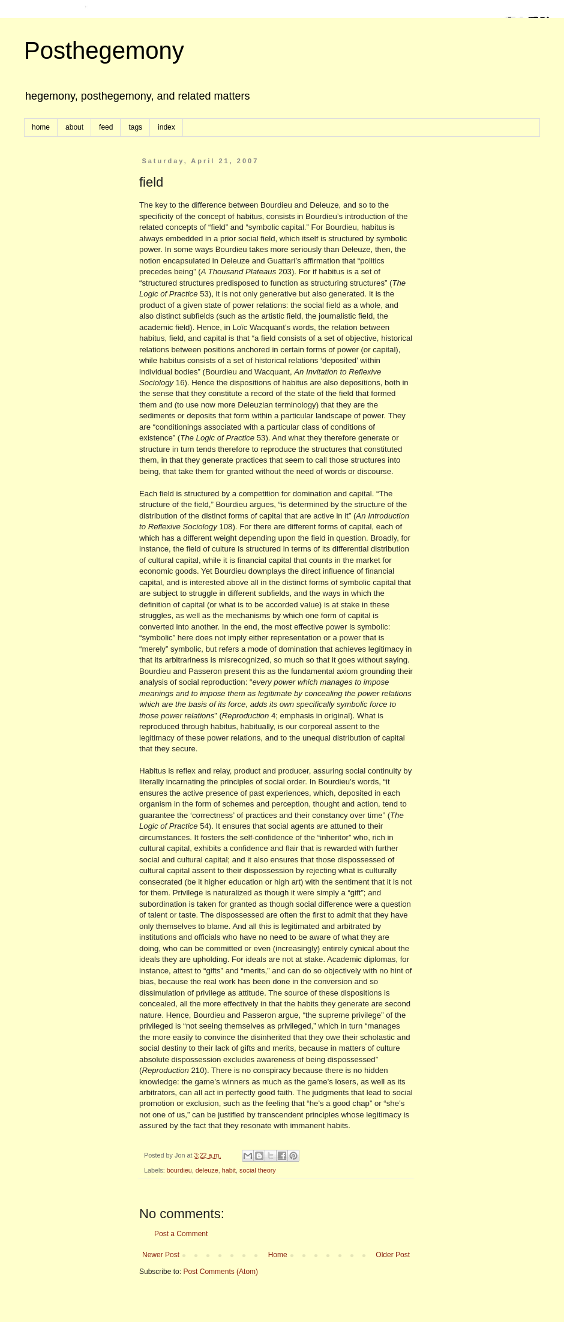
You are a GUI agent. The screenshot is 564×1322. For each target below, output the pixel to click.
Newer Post (160, 1255)
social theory (257, 1170)
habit (229, 1170)
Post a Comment (181, 1234)
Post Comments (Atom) (220, 1271)
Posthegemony (104, 50)
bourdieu (179, 1170)
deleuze (207, 1170)
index (166, 127)
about (74, 127)
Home (277, 1255)
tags (135, 127)
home (41, 127)
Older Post (393, 1255)
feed (106, 127)
